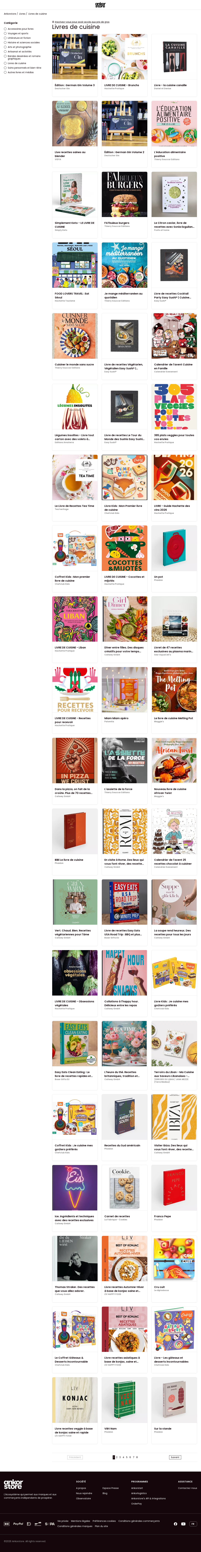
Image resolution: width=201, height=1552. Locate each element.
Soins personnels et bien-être (22, 67)
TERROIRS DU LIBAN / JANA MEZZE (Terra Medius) (171, 1080)
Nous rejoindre (84, 1493)
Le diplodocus (161, 1290)
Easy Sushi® (160, 301)
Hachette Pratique (114, 88)
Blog (105, 1493)
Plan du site (101, 1526)
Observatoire (83, 1498)
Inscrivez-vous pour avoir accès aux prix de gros (82, 22)
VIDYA (58, 159)
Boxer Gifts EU (111, 937)
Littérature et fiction (17, 38)
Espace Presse (111, 1488)
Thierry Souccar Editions (166, 159)
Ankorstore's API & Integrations (148, 1498)
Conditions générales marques (74, 1526)
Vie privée (62, 1521)
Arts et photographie (17, 47)
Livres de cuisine (15, 63)
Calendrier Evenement (166, 371)
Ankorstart (137, 1488)
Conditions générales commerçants (139, 1521)
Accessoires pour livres (19, 29)
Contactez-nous (187, 1488)
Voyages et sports (16, 33)
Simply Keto (61, 230)
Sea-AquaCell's (162, 654)
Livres (22, 13)
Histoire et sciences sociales (22, 42)
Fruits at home (161, 230)
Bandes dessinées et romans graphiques (22, 57)
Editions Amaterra (64, 442)
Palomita (109, 721)
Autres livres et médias (19, 72)
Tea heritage (61, 509)
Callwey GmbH (112, 654)
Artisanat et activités (18, 51)
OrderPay (136, 1503)
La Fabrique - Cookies (115, 1219)
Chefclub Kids (111, 513)
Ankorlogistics (139, 1493)
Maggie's (159, 721)
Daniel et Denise (162, 88)
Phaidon (158, 580)
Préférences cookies (104, 1521)
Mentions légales (80, 1521)
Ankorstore (10, 13)
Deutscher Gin (62, 88)
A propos (81, 1488)
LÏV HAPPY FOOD (112, 1294)
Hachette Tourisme (65, 301)
